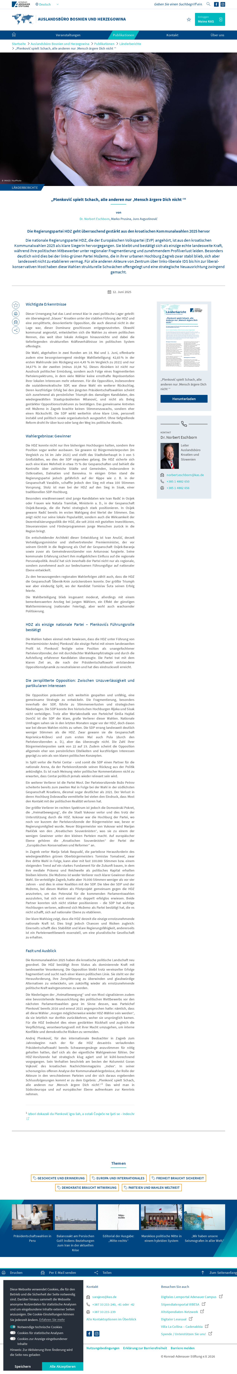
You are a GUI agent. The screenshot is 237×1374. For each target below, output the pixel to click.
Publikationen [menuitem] (123, 35)
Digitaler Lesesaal (176, 1319)
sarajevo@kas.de (101, 1297)
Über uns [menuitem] (217, 35)
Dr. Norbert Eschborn (95, 219)
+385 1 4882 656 (175, 488)
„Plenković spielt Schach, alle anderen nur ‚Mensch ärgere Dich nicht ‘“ (65, 48)
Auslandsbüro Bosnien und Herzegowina (60, 44)
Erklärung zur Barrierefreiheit (145, 1348)
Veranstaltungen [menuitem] (68, 35)
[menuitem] (17, 35)
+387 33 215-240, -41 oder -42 (110, 1304)
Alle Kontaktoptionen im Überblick (111, 1319)
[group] (32, 1223)
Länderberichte (130, 44)
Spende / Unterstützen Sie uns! (186, 1334)
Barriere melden (183, 1348)
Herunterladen (184, 398)
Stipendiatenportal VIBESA (183, 1304)
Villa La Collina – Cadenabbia (184, 1326)
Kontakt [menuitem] (172, 35)
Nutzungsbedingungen (103, 1348)
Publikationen (104, 44)
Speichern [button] (23, 1366)
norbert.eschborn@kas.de (182, 475)
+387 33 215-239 (101, 1312)
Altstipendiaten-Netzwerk (182, 1312)
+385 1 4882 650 (175, 481)
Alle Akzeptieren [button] (63, 1366)
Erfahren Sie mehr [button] (52, 1319)
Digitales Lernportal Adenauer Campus (191, 1297)
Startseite (19, 44)
